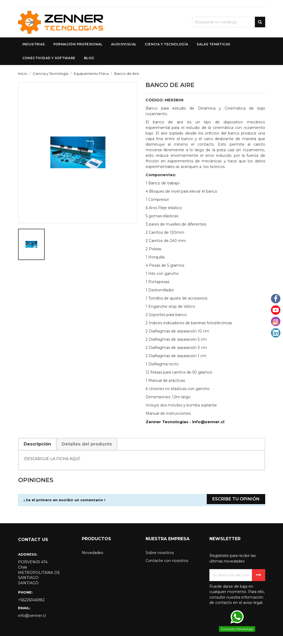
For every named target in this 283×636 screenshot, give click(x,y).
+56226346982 (31, 600)
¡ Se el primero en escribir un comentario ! (64, 500)
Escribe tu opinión (236, 498)
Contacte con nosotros (167, 560)
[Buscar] (228, 22)
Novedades (92, 552)
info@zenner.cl (32, 615)
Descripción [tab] (37, 444)
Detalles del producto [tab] (87, 444)
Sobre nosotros (160, 552)
